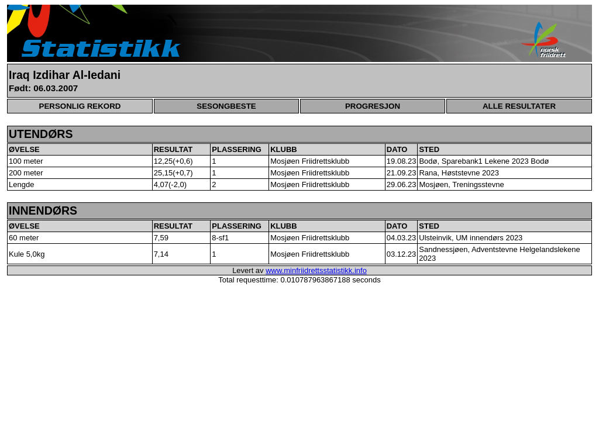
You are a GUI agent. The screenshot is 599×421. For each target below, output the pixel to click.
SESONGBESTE (226, 106)
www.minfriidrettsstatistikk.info (316, 270)
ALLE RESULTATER (519, 106)
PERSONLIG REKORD (80, 106)
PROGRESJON (372, 106)
